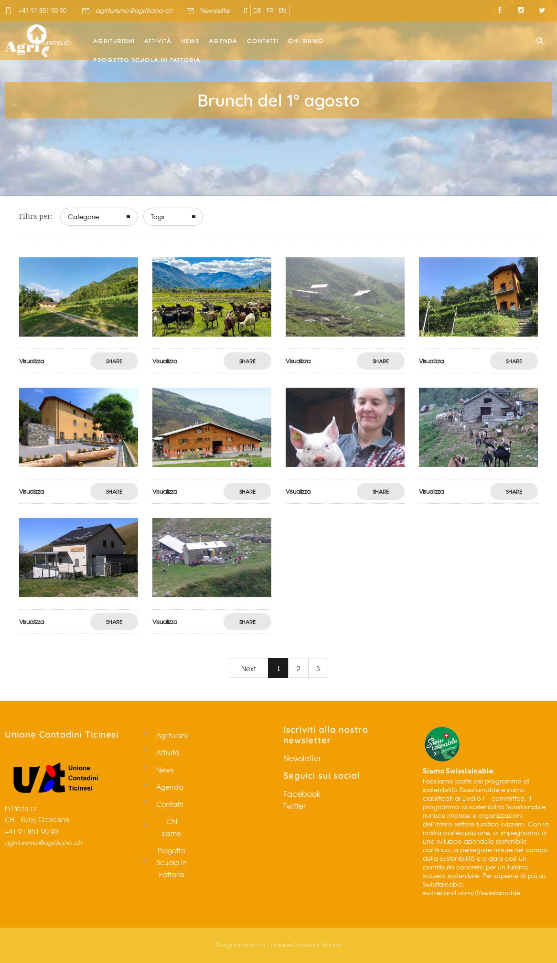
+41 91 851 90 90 (42, 10)
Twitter (294, 805)
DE (257, 10)
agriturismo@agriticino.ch (134, 10)
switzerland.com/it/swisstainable (471, 892)
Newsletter (215, 10)
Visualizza (31, 361)
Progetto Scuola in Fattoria (147, 59)
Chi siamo (306, 40)
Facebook (302, 793)
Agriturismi (114, 40)
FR (270, 10)
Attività (157, 40)
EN (282, 10)
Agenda (223, 40)
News (190, 40)
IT (246, 10)
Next (248, 668)
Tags (157, 216)
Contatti (262, 40)
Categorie (83, 216)
